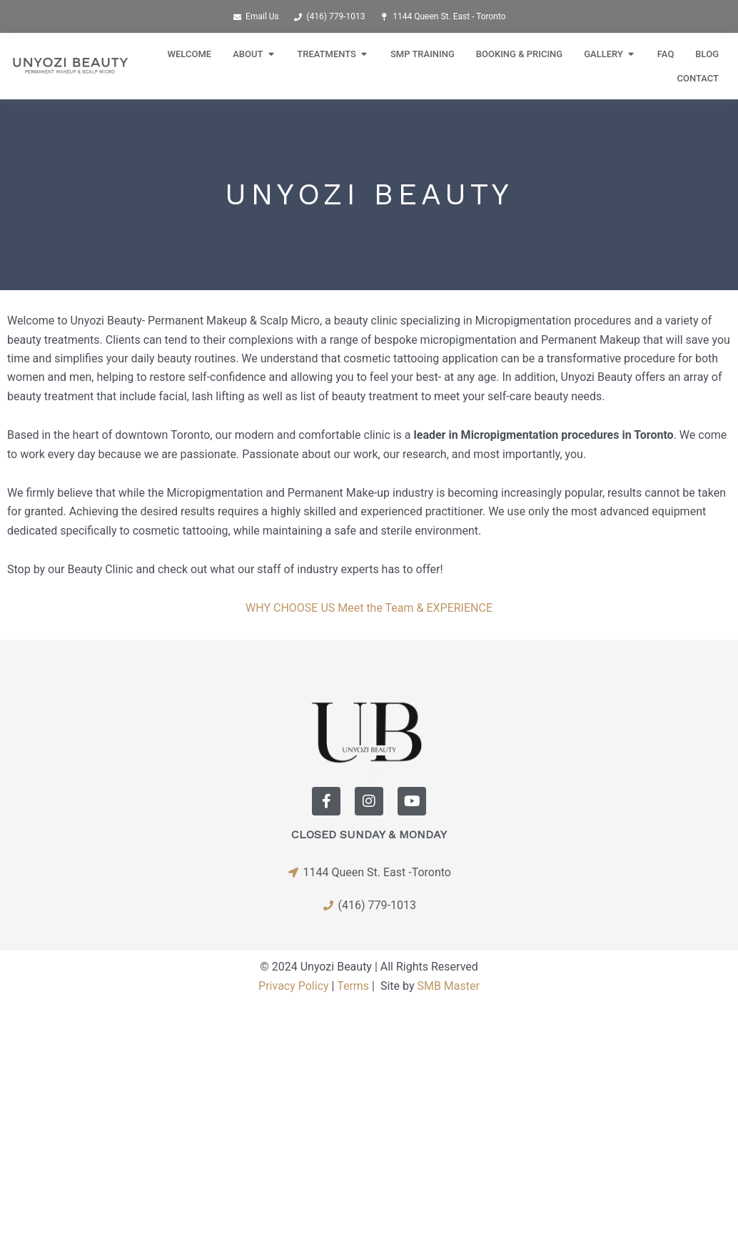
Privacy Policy (293, 986)
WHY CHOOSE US (290, 608)
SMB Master (448, 986)
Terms (353, 986)
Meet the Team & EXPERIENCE (415, 608)
